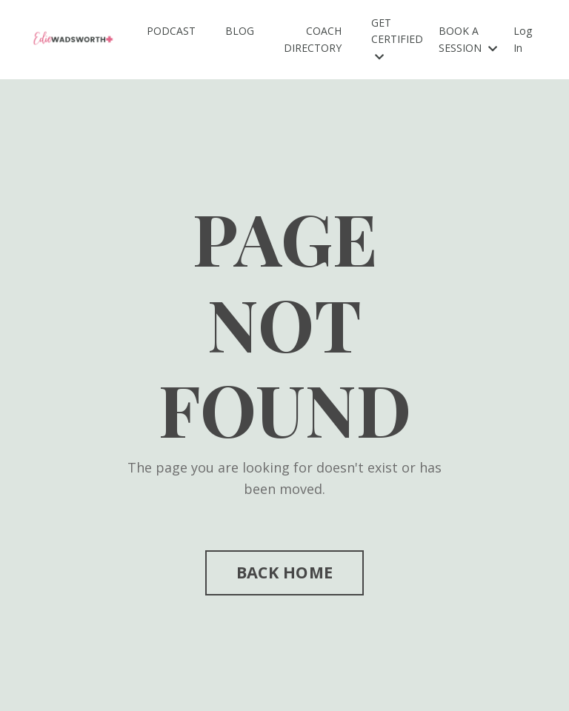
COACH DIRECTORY (313, 39)
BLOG (239, 31)
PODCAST (171, 31)
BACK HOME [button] (284, 572)
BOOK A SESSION (468, 39)
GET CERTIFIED (397, 39)
